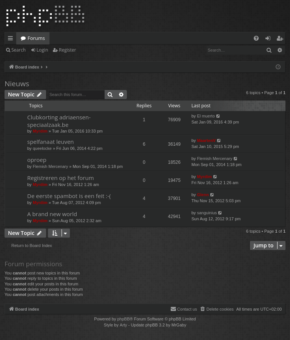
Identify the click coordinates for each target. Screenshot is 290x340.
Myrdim (40, 131)
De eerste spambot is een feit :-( (69, 196)
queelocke (42, 148)
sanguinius (207, 212)
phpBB (123, 319)
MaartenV (206, 140)
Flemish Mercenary (50, 166)
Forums (36, 38)
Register (67, 50)
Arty (123, 325)
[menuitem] (256, 38)
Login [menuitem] (269, 39)
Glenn (203, 194)
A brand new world (52, 214)
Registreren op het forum (60, 177)
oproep (36, 159)
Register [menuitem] (281, 39)
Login (42, 50)
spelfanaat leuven (50, 141)
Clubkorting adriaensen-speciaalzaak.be (59, 120)
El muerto (206, 116)
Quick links (12, 39)
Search (18, 50)
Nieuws (17, 83)
